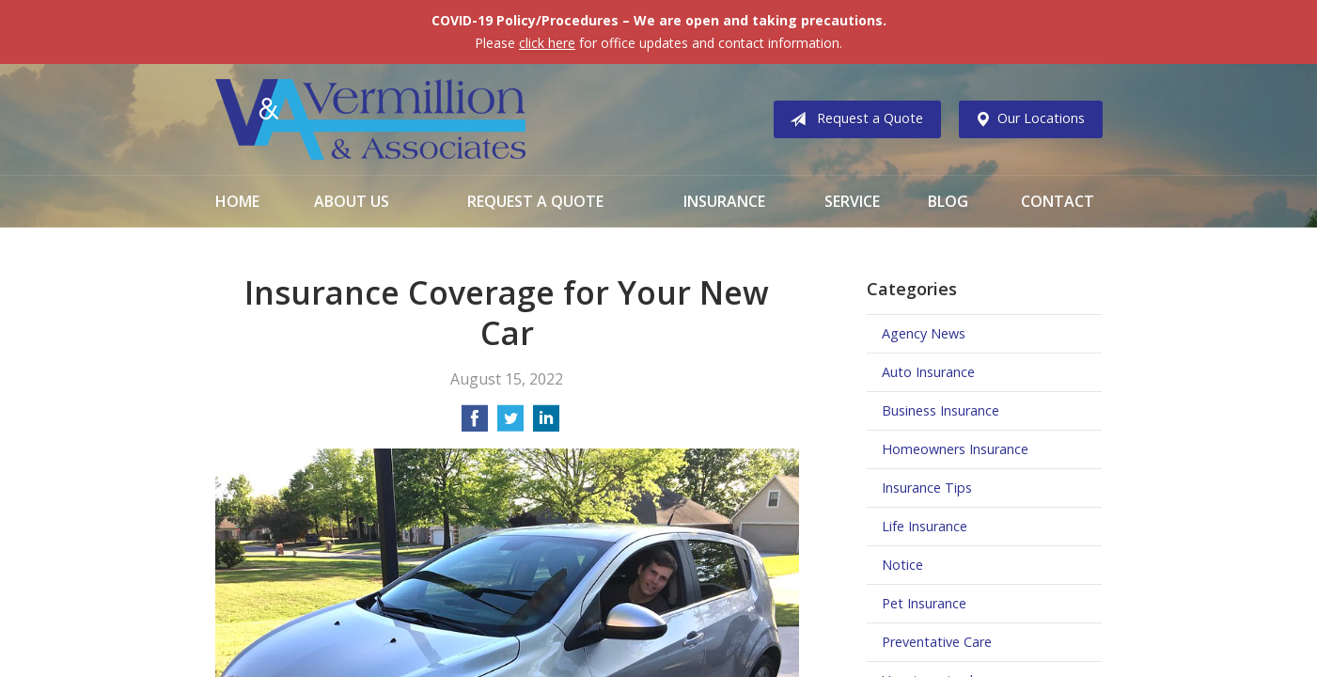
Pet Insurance (924, 603)
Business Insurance (940, 410)
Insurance (724, 201)
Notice (902, 565)
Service (852, 201)
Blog (948, 201)
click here (547, 43)
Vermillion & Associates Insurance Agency (370, 119)
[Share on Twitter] (510, 424)
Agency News (923, 333)
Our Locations (1026, 119)
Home (237, 201)
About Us (351, 201)
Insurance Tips (927, 487)
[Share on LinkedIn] (546, 424)
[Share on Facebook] (475, 424)
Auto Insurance (928, 372)
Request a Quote (852, 119)
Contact (1057, 201)
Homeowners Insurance (955, 449)
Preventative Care (937, 642)
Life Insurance (924, 526)
